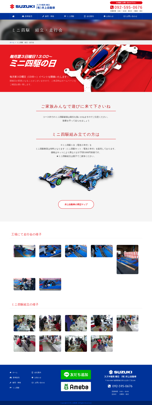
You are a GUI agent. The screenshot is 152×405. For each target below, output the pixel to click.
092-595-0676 (120, 386)
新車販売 (27, 16)
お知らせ (109, 16)
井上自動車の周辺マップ (76, 204)
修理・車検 (48, 16)
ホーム (14, 372)
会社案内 (89, 16)
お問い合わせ (130, 16)
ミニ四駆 (69, 16)
